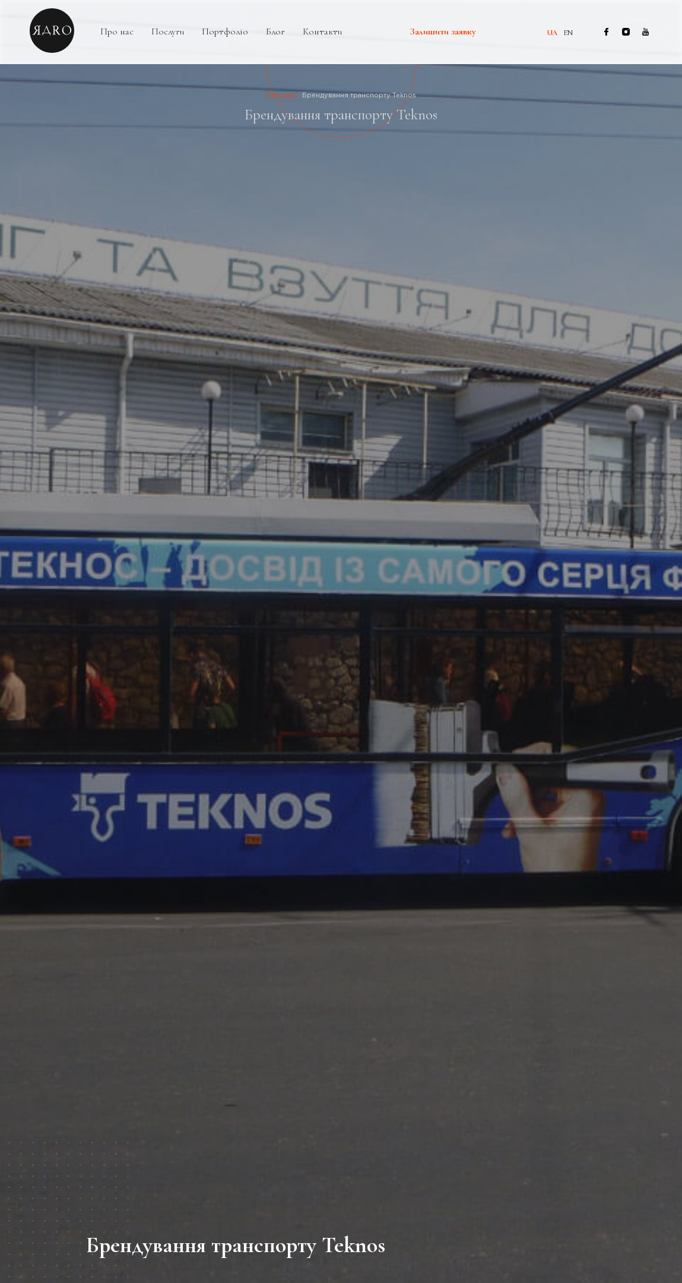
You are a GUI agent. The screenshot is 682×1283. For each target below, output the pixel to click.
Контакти (322, 31)
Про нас (117, 31)
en (568, 32)
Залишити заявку (443, 32)
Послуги (167, 31)
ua (552, 32)
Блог (275, 31)
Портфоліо (225, 31)
